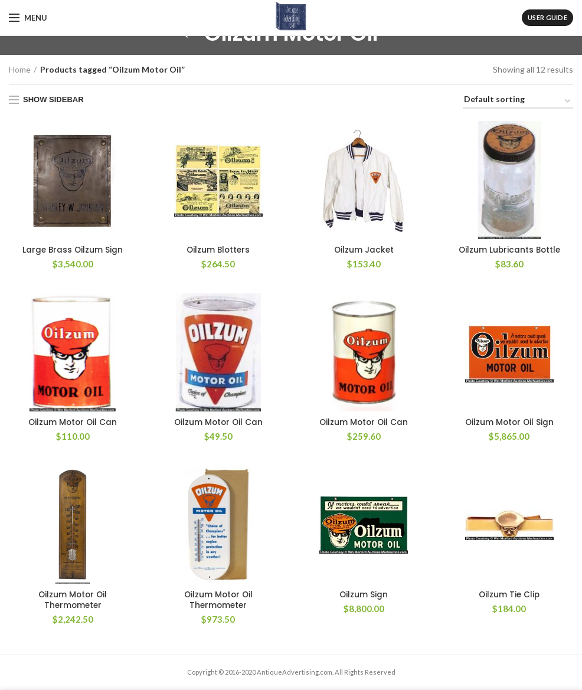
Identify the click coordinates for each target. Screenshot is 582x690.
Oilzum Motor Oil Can (72, 423)
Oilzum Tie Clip (509, 596)
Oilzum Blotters (218, 250)
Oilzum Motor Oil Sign (509, 423)
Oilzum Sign (363, 596)
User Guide (547, 17)
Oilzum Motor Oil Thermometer (72, 601)
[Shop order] (518, 101)
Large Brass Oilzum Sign (73, 250)
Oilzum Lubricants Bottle (509, 250)
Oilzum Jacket (363, 250)
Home (20, 69)
